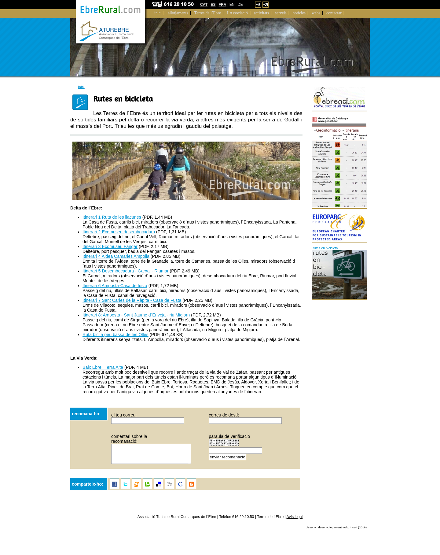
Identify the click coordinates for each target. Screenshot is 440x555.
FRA (222, 4)
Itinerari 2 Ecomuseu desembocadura (118, 231)
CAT (203, 4)
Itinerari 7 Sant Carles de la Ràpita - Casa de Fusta (132, 300)
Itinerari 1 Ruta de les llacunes (111, 217)
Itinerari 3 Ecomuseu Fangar (110, 246)
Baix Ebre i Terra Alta (102, 367)
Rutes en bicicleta (325, 248)
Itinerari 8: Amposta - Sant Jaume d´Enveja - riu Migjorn (136, 315)
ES (213, 4)
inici (81, 87)
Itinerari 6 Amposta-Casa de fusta (114, 285)
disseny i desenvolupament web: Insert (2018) (336, 527)
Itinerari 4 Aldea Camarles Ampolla (115, 256)
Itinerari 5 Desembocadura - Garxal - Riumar (125, 270)
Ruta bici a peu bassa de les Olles (115, 334)
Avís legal (295, 517)
